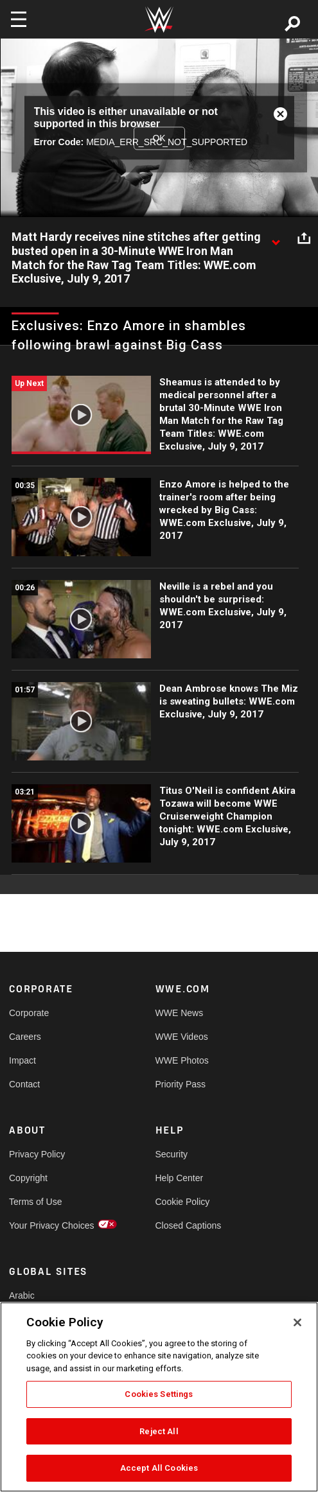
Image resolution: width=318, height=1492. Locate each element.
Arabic (22, 1295)
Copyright (28, 1178)
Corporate (29, 1013)
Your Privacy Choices (45, 1225)
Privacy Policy (37, 1154)
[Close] (297, 1322)
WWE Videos (181, 1036)
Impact (22, 1060)
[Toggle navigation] (18, 19)
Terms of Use (35, 1202)
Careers (25, 1036)
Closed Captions (188, 1225)
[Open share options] (304, 238)
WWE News (179, 1013)
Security (171, 1154)
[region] (159, 1397)
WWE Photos (182, 1060)
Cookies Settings (159, 1394)
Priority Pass (180, 1084)
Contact (24, 1084)
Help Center (179, 1178)
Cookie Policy (182, 1202)
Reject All (158, 1431)
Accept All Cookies (159, 1468)
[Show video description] (275, 238)
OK (158, 138)
